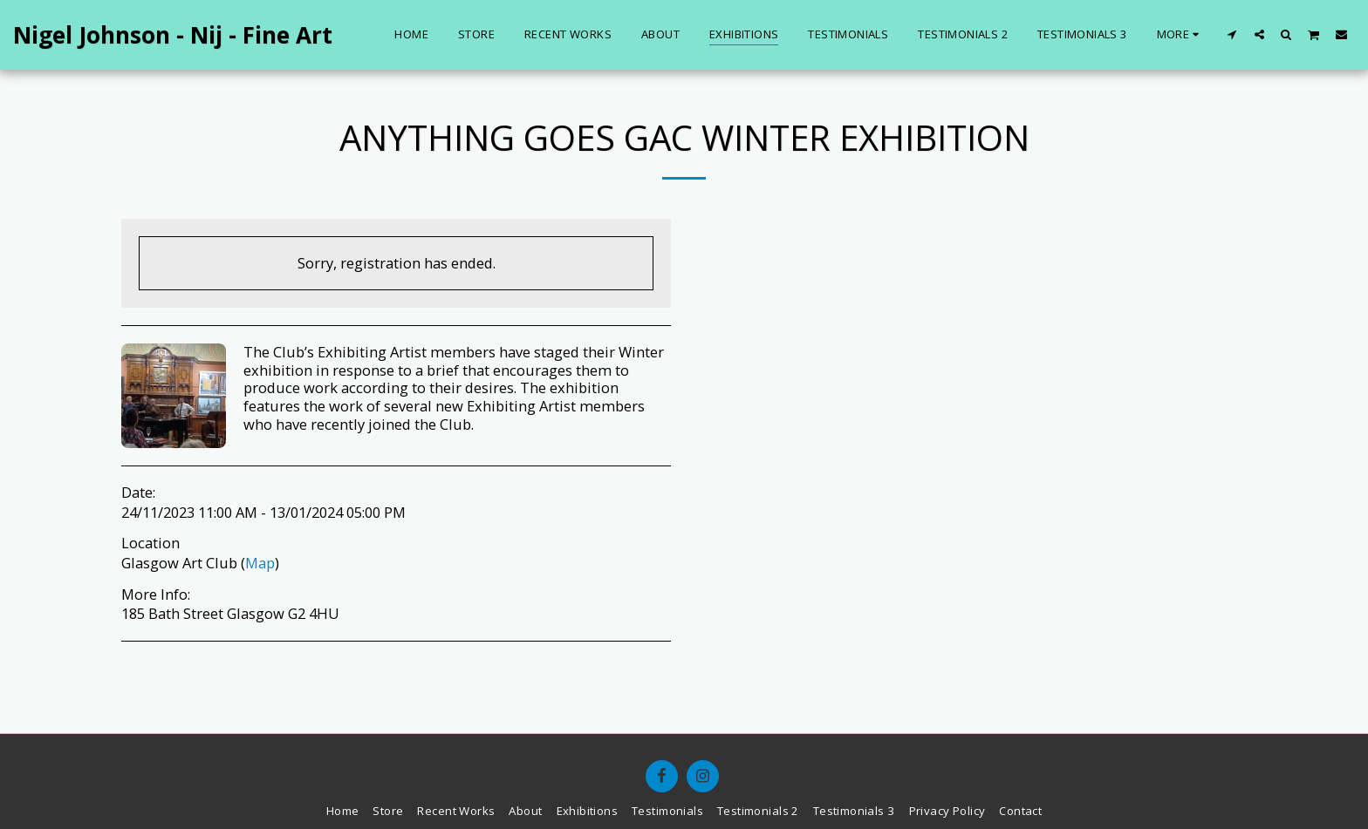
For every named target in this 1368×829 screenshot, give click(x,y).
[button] (1232, 34)
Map (260, 563)
